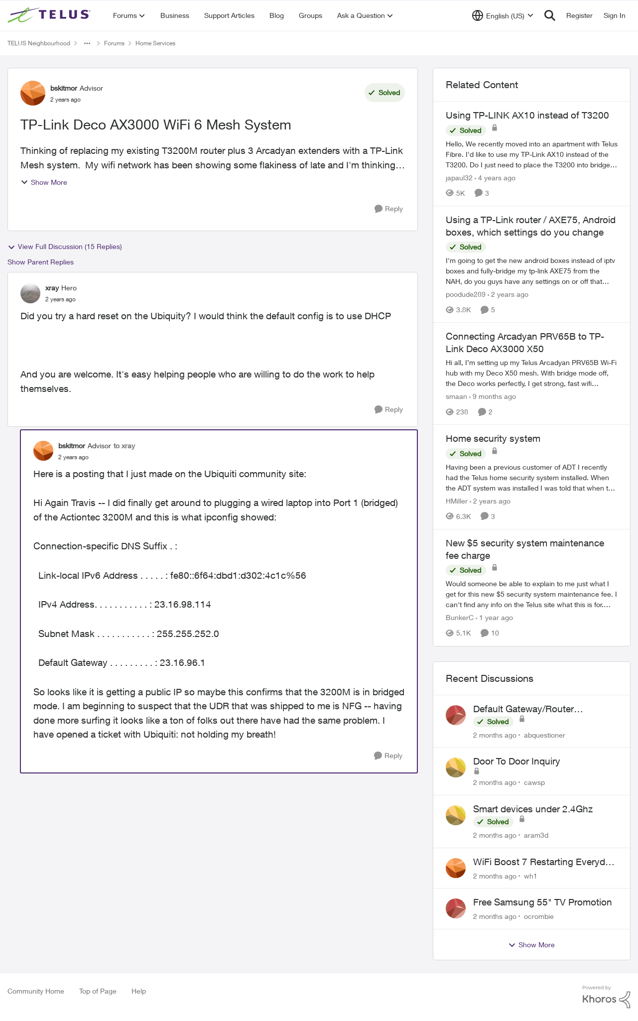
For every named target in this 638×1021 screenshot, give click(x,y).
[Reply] (389, 209)
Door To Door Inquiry (516, 761)
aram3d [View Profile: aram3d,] (536, 835)
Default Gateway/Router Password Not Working (523, 709)
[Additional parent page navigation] (87, 43)
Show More (43, 182)
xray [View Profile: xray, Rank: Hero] (52, 287)
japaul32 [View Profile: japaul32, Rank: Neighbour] (459, 177)
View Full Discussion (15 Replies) (64, 246)
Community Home (35, 991)
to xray (124, 445)
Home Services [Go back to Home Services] (155, 43)
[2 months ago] (494, 734)
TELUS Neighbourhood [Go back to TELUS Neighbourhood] (38, 43)
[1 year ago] (494, 618)
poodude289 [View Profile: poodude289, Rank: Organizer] (466, 294)
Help (138, 991)
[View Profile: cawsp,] (456, 767)
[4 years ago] (495, 177)
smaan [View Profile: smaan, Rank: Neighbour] (456, 396)
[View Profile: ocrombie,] (456, 908)
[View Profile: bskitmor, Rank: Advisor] (32, 93)
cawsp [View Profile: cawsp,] (534, 782)
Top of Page (98, 991)
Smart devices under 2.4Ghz (533, 808)
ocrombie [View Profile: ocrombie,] (539, 916)
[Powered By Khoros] (607, 997)
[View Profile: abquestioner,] (456, 715)
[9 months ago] (492, 396)
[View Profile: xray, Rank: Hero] (30, 293)
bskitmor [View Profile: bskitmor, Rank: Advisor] (63, 88)
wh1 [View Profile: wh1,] (530, 875)
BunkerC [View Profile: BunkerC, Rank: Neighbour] (460, 618)
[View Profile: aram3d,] (456, 815)
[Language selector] (503, 15)
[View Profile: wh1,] (456, 868)
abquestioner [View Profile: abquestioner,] (544, 734)
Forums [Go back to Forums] (114, 43)
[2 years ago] (508, 294)
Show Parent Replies (40, 261)
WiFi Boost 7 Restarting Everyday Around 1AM (544, 862)
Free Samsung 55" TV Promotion (542, 901)
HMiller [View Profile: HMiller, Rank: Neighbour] (457, 501)
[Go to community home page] (50, 15)
